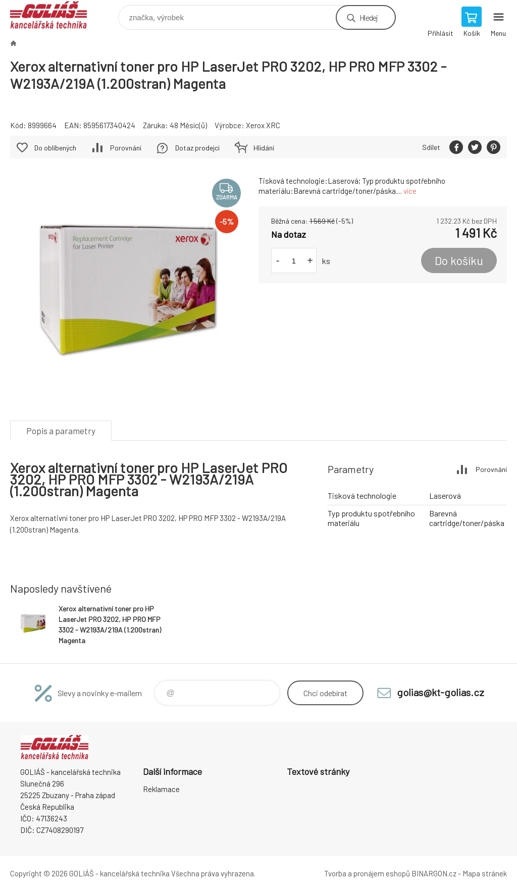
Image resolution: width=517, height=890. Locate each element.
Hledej (368, 17)
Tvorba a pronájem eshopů (367, 873)
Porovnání (125, 147)
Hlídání (263, 147)
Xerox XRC (263, 125)
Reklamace (161, 789)
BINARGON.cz (433, 873)
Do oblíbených (55, 147)
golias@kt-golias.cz (440, 692)
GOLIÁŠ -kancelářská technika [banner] (54, 15)
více (410, 190)
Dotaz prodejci (197, 147)
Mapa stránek (484, 873)
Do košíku (459, 260)
